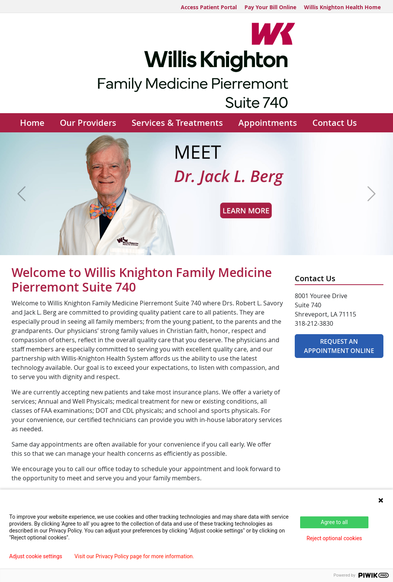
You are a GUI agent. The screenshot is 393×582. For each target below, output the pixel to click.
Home (32, 123)
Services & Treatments (177, 123)
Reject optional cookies (334, 538)
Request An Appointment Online (339, 346)
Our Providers (88, 123)
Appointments (267, 123)
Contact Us (334, 123)
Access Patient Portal (209, 7)
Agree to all (334, 522)
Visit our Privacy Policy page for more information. (134, 556)
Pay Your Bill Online (270, 7)
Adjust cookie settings (35, 556)
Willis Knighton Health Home (342, 7)
